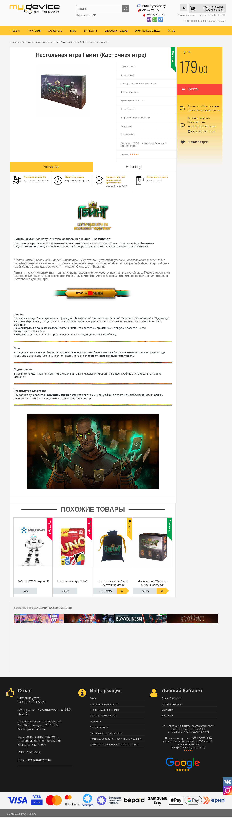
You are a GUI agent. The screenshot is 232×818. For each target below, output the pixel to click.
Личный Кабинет (172, 696)
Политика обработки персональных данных (115, 741)
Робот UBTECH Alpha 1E (33, 580)
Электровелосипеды (147, 29)
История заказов (172, 703)
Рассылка (167, 715)
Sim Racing (90, 29)
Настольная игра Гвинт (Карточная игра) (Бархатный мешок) (113, 583)
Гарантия (95, 722)
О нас (171, 29)
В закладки (194, 140)
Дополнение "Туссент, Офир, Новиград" (152, 581)
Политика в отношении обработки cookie (114, 747)
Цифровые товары (116, 29)
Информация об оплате (103, 715)
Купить (190, 86)
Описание (51, 166)
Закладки (167, 709)
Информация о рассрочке (104, 709)
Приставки (34, 29)
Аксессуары (55, 29)
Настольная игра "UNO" (72, 580)
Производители (99, 728)
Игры (73, 29)
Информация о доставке (104, 703)
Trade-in (15, 29)
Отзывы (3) (134, 166)
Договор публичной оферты (106, 734)
